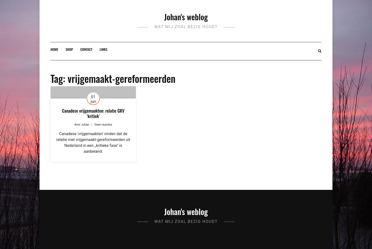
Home (54, 49)
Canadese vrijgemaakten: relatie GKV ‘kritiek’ (93, 113)
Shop (69, 49)
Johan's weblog (186, 16)
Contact (86, 49)
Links (103, 49)
